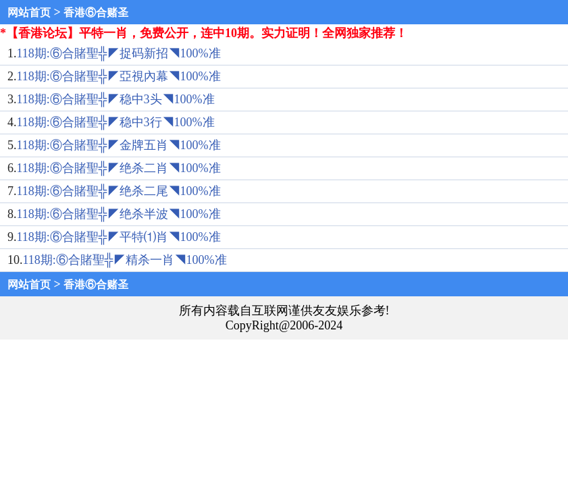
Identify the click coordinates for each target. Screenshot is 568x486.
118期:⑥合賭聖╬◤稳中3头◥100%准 (116, 99)
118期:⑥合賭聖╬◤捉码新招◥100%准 (119, 53)
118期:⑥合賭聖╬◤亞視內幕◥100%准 (119, 76)
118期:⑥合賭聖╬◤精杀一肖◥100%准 (125, 260)
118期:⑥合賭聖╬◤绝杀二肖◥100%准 (119, 168)
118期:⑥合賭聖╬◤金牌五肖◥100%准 (119, 145)
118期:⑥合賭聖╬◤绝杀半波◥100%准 (119, 214)
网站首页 (29, 12)
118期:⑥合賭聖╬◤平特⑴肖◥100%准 (119, 237)
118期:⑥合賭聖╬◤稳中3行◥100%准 (116, 122)
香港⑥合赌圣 (95, 12)
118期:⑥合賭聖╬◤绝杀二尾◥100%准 (119, 191)
